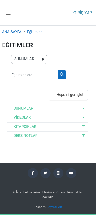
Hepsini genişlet (70, 94)
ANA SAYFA (12, 32)
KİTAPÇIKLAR (25, 127)
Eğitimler (34, 32)
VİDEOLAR (22, 117)
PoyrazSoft (54, 207)
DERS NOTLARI (26, 136)
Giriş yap (82, 12)
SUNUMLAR (23, 108)
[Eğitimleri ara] (34, 74)
